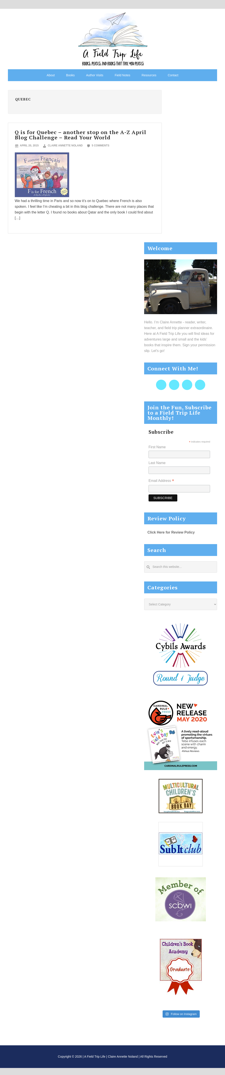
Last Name (157, 463)
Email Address (161, 481)
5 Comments (100, 145)
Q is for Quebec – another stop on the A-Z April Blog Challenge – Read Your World (80, 135)
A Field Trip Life (112, 38)
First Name (157, 447)
